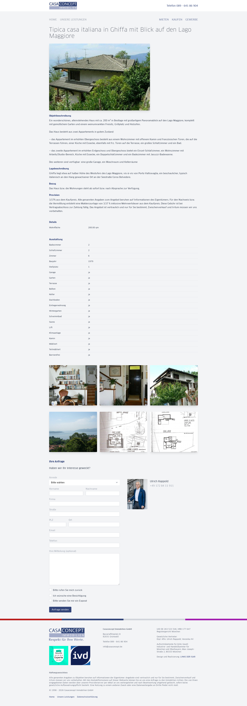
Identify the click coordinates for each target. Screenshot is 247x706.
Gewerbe (191, 19)
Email (52, 530)
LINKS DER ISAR (187, 657)
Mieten (164, 19)
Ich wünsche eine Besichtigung (69, 595)
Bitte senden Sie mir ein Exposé (70, 601)
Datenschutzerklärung (87, 697)
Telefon (53, 540)
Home (53, 19)
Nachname (91, 489)
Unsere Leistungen (73, 19)
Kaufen (177, 19)
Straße (52, 509)
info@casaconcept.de (112, 647)
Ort (70, 520)
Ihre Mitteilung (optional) (62, 551)
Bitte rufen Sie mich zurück (67, 590)
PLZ (51, 520)
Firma (52, 499)
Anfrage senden (60, 609)
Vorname (54, 489)
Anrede (53, 477)
